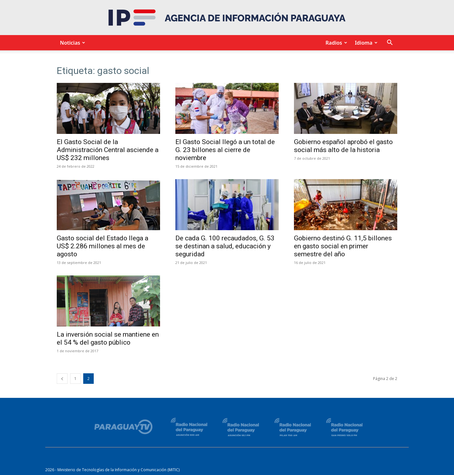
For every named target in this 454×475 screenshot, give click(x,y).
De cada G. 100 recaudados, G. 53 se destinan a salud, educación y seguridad (225, 246)
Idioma (365, 42)
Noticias (71, 42)
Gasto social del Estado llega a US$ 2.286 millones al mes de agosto (102, 246)
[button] (389, 43)
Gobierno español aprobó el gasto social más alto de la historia (343, 146)
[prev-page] (62, 378)
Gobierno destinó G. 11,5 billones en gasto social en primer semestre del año (343, 246)
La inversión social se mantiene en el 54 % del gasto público (108, 338)
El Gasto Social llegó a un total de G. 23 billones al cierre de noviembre (225, 150)
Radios (335, 42)
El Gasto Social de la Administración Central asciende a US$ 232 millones (107, 150)
